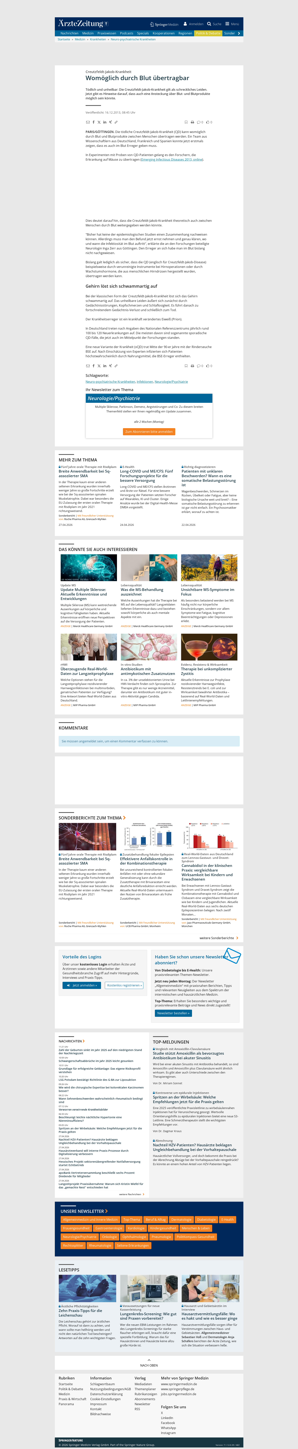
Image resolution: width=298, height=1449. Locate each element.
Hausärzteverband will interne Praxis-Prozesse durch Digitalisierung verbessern (94, 1153)
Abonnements (145, 1400)
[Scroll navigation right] (239, 34)
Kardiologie (136, 1230)
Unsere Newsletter (82, 1212)
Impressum (98, 1405)
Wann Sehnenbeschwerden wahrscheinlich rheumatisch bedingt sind (101, 1101)
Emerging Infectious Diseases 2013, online (171, 161)
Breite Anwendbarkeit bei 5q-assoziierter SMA (85, 475)
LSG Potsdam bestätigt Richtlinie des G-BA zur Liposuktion (97, 1081)
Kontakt (96, 1410)
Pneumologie (161, 1238)
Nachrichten (69, 34)
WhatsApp (168, 1429)
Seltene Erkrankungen (133, 1247)
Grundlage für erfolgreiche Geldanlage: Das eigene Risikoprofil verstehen (99, 1071)
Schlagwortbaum (102, 1385)
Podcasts (126, 34)
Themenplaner (145, 1390)
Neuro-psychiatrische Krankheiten (110, 383)
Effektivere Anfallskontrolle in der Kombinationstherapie (146, 862)
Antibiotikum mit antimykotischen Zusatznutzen (148, 672)
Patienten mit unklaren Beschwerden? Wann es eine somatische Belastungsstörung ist (209, 479)
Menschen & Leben (196, 1230)
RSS (137, 1410)
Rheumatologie (100, 1247)
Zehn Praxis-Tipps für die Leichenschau (80, 1314)
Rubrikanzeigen (146, 1395)
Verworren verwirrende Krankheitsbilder (83, 1111)
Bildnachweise (100, 1415)
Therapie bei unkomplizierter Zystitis (206, 672)
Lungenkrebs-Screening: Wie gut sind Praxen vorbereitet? (148, 1317)
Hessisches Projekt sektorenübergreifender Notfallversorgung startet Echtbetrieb (99, 1164)
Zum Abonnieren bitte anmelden (149, 433)
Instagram (168, 1434)
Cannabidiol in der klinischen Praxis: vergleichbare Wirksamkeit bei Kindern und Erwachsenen (207, 874)
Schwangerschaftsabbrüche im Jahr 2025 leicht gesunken (96, 1062)
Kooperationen (164, 34)
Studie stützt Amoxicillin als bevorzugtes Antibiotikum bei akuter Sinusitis (188, 1057)
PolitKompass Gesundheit (196, 1238)
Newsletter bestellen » (173, 1015)
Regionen (185, 34)
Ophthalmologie (134, 1238)
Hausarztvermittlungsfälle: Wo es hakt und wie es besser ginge (209, 1317)
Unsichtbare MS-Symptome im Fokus (207, 593)
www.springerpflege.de (177, 1390)
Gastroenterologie (108, 1230)
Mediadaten (143, 1385)
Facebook (168, 1424)
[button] (231, 24)
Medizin (88, 34)
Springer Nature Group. (139, 1446)
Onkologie (109, 1238)
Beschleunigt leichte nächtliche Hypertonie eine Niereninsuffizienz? (90, 1120)
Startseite (66, 1385)
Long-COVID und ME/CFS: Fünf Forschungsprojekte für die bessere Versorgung (146, 477)
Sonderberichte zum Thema (90, 819)
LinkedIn (167, 1419)
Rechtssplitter (73, 1247)
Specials (143, 34)
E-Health (227, 1221)
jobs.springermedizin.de (178, 1395)
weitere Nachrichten (132, 1195)
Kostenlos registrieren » (124, 987)
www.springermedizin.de (179, 1385)
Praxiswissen (107, 34)
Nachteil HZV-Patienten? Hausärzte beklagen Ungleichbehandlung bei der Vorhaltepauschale (90, 1142)
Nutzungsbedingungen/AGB (110, 1390)
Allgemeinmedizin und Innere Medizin (90, 1221)
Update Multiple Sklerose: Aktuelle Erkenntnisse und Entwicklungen (84, 595)
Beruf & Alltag (156, 1221)
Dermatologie (181, 1221)
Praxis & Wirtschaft (72, 1400)
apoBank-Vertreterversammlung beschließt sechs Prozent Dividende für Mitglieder (97, 1176)
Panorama (66, 1405)
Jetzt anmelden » (81, 987)
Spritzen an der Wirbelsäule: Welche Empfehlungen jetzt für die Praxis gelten (100, 1131)
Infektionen (145, 383)
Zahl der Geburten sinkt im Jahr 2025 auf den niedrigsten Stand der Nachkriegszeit (100, 1053)
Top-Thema (132, 1221)
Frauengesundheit (76, 1230)
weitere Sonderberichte (219, 939)
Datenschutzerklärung (106, 1395)
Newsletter (142, 1405)
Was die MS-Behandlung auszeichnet (142, 593)
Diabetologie (206, 1221)
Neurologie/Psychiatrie (171, 383)
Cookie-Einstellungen (105, 1400)
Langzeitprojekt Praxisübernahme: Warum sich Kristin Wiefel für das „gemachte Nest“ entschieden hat (101, 1187)
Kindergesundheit (163, 1230)
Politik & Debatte (208, 34)
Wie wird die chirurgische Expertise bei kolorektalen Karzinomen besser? (101, 1090)
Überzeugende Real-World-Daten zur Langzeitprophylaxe (87, 672)
